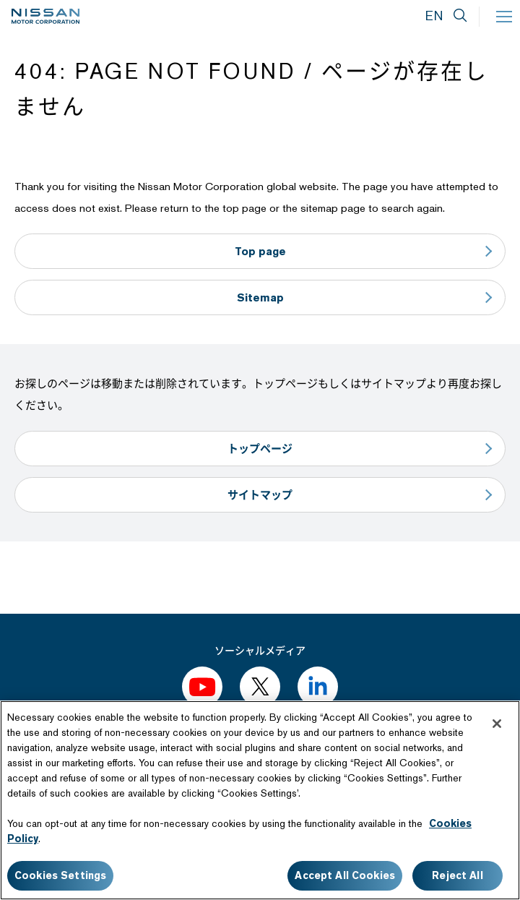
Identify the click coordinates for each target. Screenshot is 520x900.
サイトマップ (260, 495)
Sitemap (260, 297)
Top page (260, 251)
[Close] (497, 724)
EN (434, 15)
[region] (260, 800)
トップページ (260, 448)
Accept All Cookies (345, 875)
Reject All (457, 875)
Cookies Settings (60, 875)
